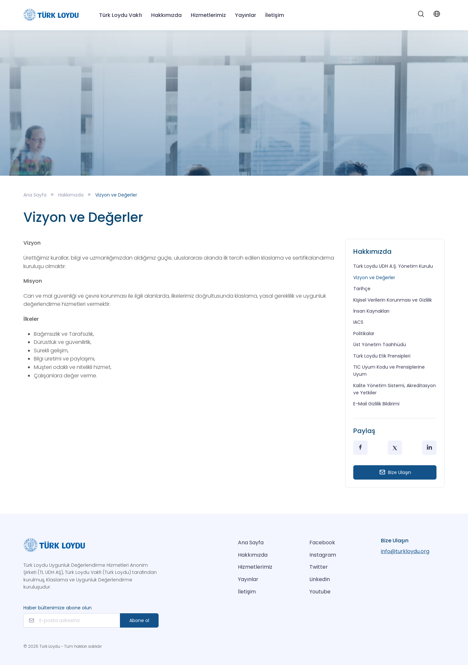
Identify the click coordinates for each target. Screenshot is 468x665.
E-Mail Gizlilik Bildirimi (376, 403)
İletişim (274, 15)
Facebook (322, 542)
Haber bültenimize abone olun (57, 607)
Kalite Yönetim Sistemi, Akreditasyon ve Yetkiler (394, 389)
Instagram (322, 555)
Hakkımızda (166, 15)
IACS (358, 322)
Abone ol (139, 620)
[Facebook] (360, 448)
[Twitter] (395, 448)
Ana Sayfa (34, 195)
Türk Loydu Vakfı (120, 15)
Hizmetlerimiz (255, 567)
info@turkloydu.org (405, 551)
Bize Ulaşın (395, 472)
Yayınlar (248, 579)
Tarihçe (361, 288)
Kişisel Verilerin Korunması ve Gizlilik (392, 300)
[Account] (437, 15)
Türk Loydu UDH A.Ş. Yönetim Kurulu (393, 266)
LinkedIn (319, 579)
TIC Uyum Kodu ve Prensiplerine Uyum (389, 370)
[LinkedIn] (429, 448)
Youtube (320, 591)
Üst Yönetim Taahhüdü (379, 344)
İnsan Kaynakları (371, 311)
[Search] (421, 15)
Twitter (318, 567)
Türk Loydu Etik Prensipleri (381, 356)
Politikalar (363, 333)
